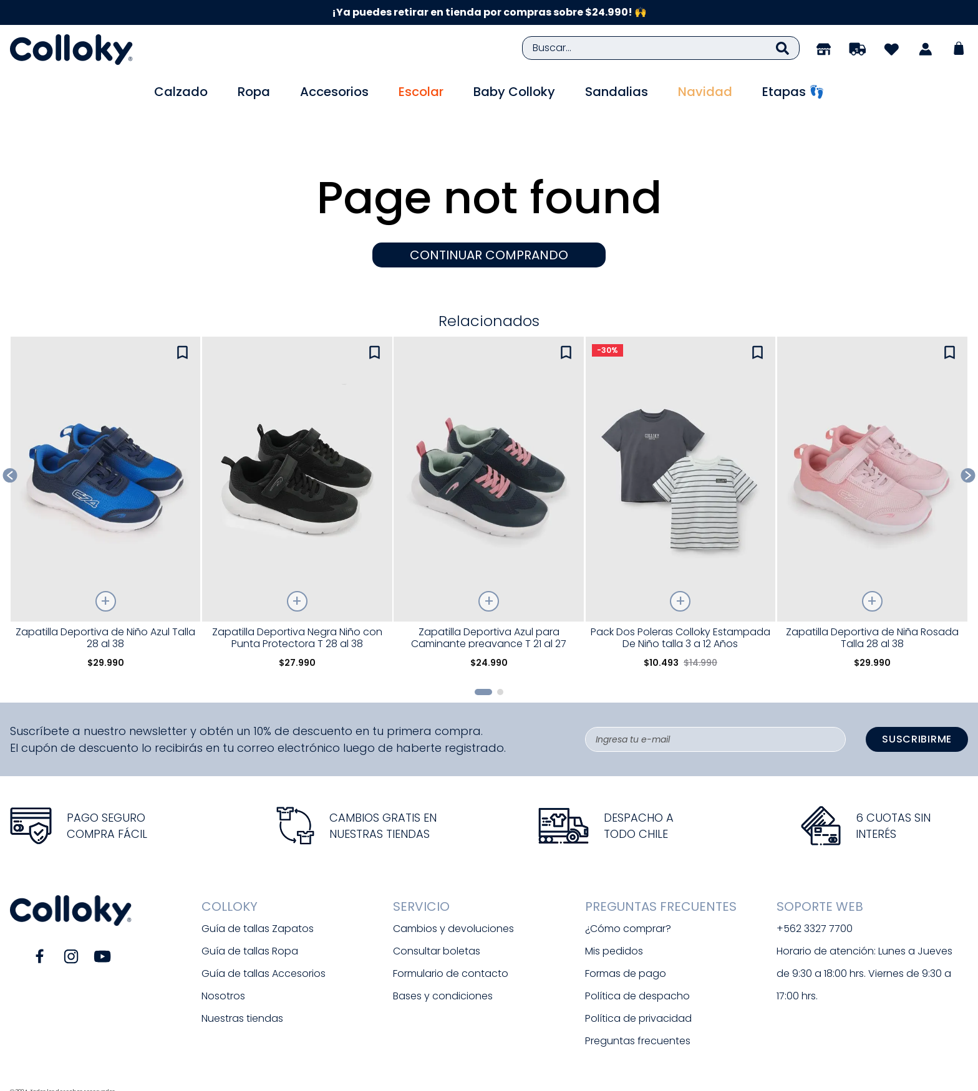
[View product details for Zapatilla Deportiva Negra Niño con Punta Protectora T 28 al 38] (297, 480)
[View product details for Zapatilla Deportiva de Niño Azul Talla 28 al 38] (106, 480)
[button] (483, 666)
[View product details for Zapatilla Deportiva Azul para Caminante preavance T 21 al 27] (489, 480)
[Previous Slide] (10, 449)
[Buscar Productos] (782, 48)
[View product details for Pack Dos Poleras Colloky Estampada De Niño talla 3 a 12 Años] (681, 480)
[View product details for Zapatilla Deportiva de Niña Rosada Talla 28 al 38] (872, 480)
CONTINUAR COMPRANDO (489, 229)
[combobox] (661, 48)
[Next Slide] (968, 449)
